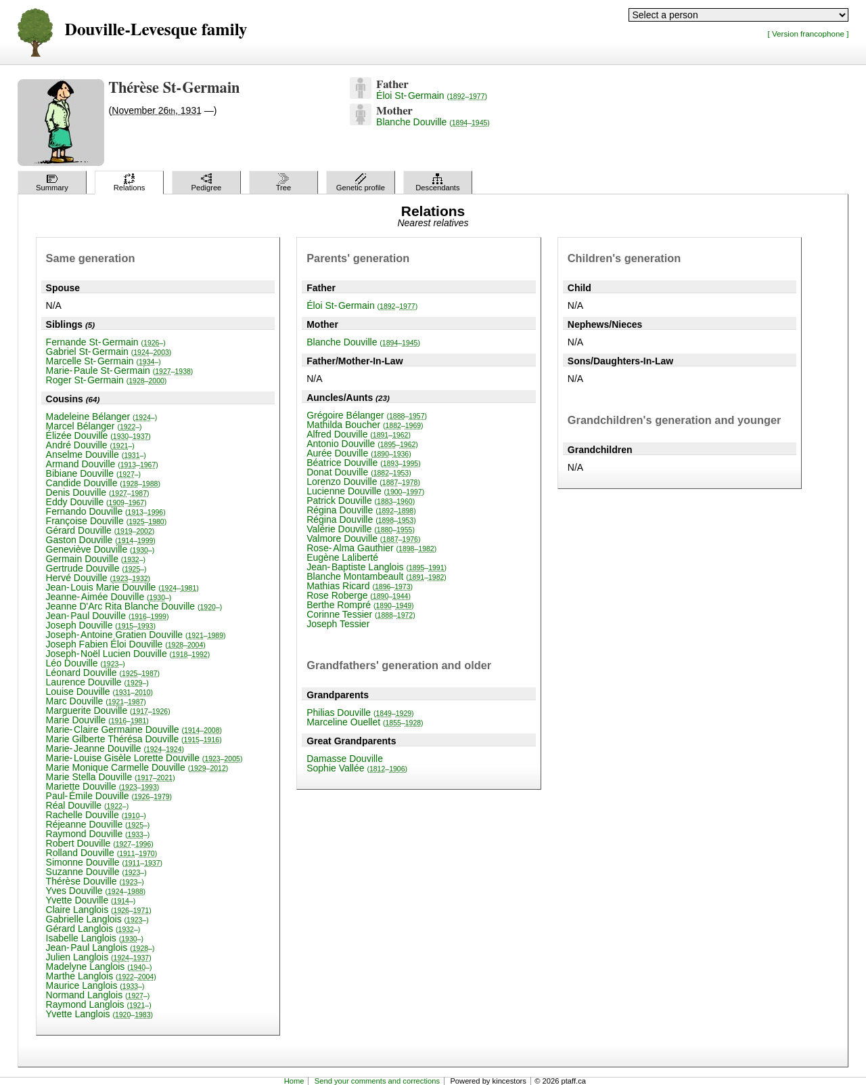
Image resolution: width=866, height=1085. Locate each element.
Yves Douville (96, 890)
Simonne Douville (104, 862)
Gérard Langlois (93, 928)
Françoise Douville (106, 520)
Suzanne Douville (96, 871)
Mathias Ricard (359, 585)
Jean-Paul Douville (107, 615)
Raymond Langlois (99, 1004)
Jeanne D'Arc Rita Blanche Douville (134, 606)
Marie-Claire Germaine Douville (134, 729)
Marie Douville (97, 720)
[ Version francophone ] (808, 33)
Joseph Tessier (337, 623)
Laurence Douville (97, 682)
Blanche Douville (433, 121)
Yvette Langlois (99, 1013)
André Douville (90, 445)
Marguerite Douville (108, 710)
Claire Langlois (99, 909)
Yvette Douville (91, 900)
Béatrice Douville (363, 462)
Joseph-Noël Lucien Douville (128, 653)
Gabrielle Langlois (97, 919)
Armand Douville (102, 464)
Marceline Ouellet (364, 722)
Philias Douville (359, 712)
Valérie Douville (360, 529)
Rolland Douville (102, 852)
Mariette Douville (103, 786)
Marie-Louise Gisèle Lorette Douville (144, 757)
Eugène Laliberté (342, 557)
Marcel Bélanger (94, 426)
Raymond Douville (98, 833)
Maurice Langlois (95, 985)
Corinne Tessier (360, 614)
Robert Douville (100, 843)
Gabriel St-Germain (109, 351)
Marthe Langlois (101, 976)
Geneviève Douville (100, 549)
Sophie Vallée (356, 768)
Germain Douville (95, 558)
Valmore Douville (363, 538)
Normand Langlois (98, 995)
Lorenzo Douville (363, 481)
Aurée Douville (358, 453)
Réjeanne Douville (98, 824)
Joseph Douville (101, 625)
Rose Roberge (358, 595)
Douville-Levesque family (156, 30)
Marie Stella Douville (110, 776)
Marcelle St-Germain (103, 361)
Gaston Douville (101, 539)
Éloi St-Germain (431, 95)
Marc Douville (96, 701)
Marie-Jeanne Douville (115, 748)
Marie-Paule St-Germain (119, 370)
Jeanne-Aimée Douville (109, 596)
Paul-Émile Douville (109, 795)
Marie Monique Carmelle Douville (137, 767)
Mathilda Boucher (364, 424)
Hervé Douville (98, 577)
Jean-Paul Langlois (100, 947)
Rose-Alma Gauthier (371, 547)
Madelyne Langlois (99, 966)
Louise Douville (99, 691)
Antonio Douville (362, 443)
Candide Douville (103, 482)
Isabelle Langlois (94, 938)
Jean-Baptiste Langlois (376, 566)
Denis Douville (98, 492)
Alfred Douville (358, 434)
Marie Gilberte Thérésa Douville (134, 738)
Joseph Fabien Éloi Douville (126, 644)
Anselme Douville (96, 454)
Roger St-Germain (106, 380)
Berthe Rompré (359, 604)
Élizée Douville (98, 435)
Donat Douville (358, 472)
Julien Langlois (99, 957)
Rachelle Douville (96, 814)
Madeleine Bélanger (102, 416)
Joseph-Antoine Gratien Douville (136, 634)
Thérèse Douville (95, 881)
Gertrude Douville (96, 568)
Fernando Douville (106, 511)
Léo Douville (85, 663)
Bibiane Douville (93, 473)
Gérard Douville (100, 530)
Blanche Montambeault (376, 576)
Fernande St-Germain (106, 342)
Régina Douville (361, 510)
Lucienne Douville (365, 491)
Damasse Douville (344, 758)
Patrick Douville (360, 500)
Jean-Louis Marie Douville (122, 587)
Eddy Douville (96, 501)
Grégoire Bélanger (366, 415)
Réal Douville (87, 805)
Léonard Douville (103, 672)
